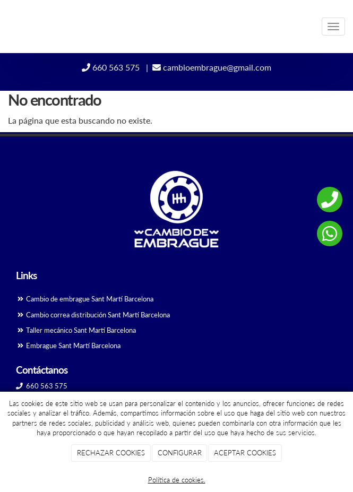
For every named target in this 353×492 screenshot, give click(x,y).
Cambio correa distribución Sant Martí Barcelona (97, 314)
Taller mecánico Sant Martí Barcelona (81, 330)
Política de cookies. (176, 480)
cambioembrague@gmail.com (211, 67)
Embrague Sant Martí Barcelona (73, 345)
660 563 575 (112, 67)
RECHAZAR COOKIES (111, 452)
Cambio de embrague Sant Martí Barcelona (88, 299)
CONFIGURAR (180, 452)
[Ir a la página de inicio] (5, 26)
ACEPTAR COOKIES (245, 452)
